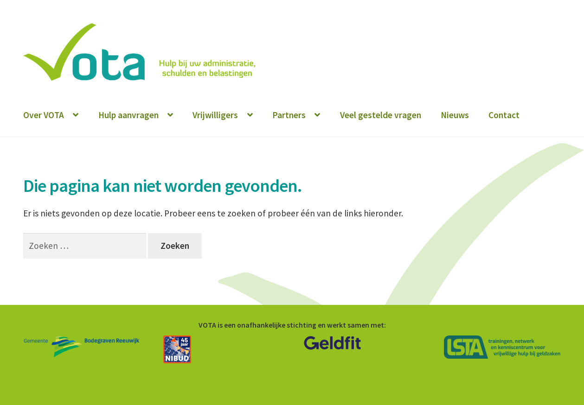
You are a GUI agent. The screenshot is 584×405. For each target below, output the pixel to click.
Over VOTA (43, 114)
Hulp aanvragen (128, 114)
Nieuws (455, 114)
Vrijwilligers (215, 114)
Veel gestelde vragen (380, 114)
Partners (289, 114)
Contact (504, 114)
